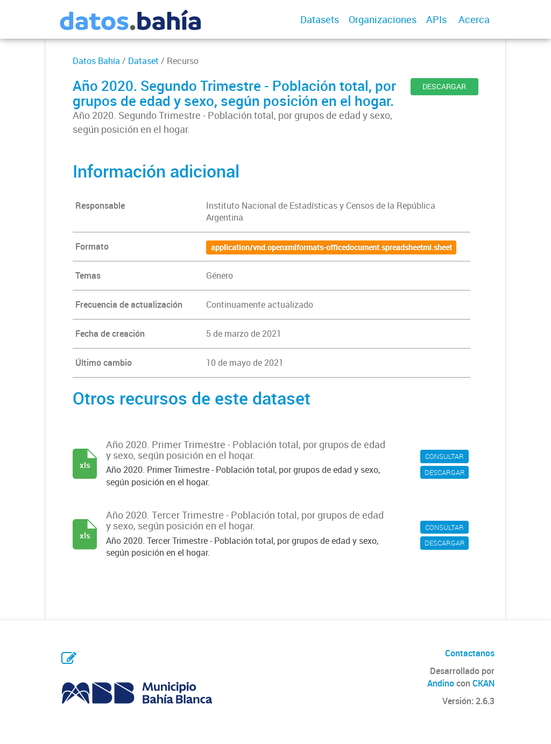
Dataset (143, 61)
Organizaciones (382, 19)
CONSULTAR (444, 456)
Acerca (474, 19)
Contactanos (470, 653)
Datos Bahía (96, 61)
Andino (440, 683)
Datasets (319, 19)
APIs (436, 19)
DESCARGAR (444, 86)
